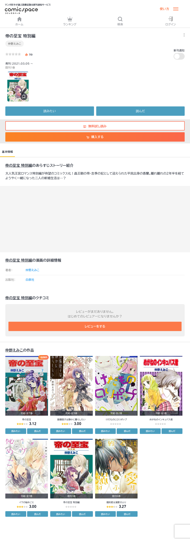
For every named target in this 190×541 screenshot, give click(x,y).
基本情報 (7, 151)
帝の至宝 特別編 (18, 165)
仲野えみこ (14, 43)
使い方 (164, 8)
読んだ (140, 111)
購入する (95, 136)
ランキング (70, 21)
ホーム (19, 21)
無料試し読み (94, 126)
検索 (120, 21)
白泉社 (30, 279)
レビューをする (95, 326)
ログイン (170, 21)
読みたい (50, 111)
